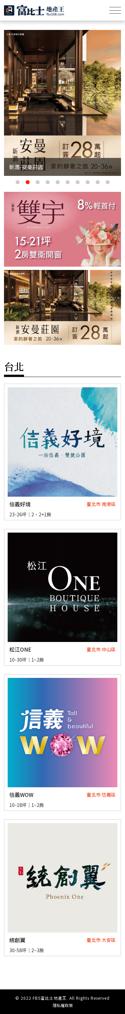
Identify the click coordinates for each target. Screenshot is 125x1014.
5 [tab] (57, 182)
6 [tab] (67, 182)
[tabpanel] (62, 103)
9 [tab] (97, 182)
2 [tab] (27, 182)
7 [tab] (77, 182)
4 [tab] (47, 182)
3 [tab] (37, 182)
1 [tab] (17, 182)
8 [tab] (87, 182)
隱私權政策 (63, 1005)
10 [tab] (107, 182)
